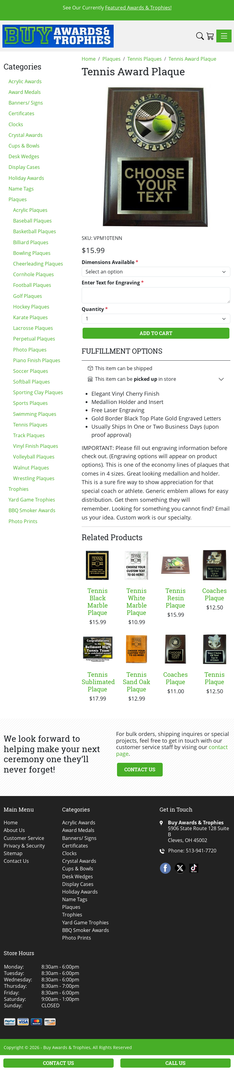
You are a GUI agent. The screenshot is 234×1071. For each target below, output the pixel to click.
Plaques (18, 199)
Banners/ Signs (26, 102)
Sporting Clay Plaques (38, 392)
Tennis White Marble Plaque (136, 601)
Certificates (21, 113)
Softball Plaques (31, 381)
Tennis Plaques (30, 424)
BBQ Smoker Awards (32, 510)
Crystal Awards (26, 135)
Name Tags (21, 188)
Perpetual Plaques (34, 338)
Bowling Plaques (32, 253)
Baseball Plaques (32, 220)
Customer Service (24, 838)
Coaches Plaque (214, 594)
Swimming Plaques (34, 414)
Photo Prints (23, 521)
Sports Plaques (30, 403)
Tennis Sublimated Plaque (98, 681)
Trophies (19, 489)
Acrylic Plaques (30, 210)
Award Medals (25, 92)
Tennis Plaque (214, 678)
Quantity (95, 309)
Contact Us (139, 769)
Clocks (16, 124)
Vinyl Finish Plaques (35, 446)
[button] (200, 36)
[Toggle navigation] (224, 36)
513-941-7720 (201, 851)
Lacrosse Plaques (33, 328)
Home (11, 823)
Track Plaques (29, 435)
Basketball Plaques (34, 231)
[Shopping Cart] (210, 36)
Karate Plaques (30, 317)
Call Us (175, 1063)
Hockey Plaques (31, 306)
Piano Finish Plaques (36, 360)
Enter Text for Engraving (113, 283)
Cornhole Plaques (33, 274)
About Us (14, 830)
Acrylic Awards (25, 81)
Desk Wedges (24, 156)
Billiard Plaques (30, 242)
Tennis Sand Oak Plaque (136, 681)
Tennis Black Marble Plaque (97, 601)
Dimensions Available (110, 262)
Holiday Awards (26, 178)
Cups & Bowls (24, 145)
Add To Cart (156, 333)
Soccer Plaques (30, 371)
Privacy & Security (24, 846)
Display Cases (24, 167)
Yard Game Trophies (32, 499)
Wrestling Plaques (34, 478)
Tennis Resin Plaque (175, 598)
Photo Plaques (30, 349)
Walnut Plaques (31, 467)
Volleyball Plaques (34, 456)
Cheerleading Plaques (38, 263)
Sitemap (13, 853)
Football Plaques (32, 285)
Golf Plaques (27, 296)
